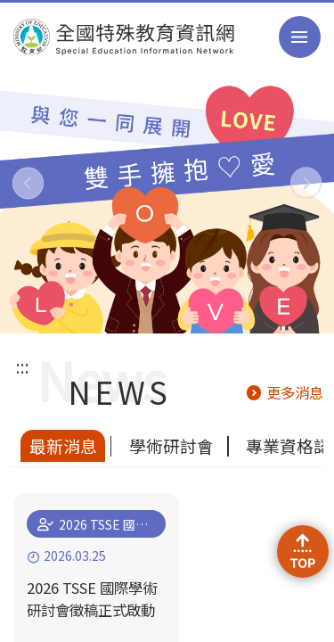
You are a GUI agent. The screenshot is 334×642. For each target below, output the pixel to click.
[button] (28, 183)
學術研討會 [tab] (171, 445)
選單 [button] (300, 37)
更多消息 (294, 392)
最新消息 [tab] (63, 445)
